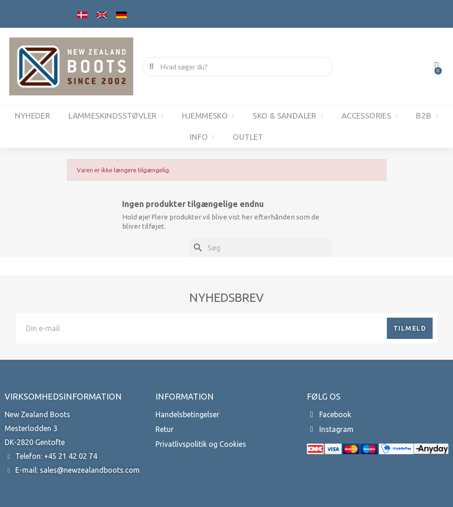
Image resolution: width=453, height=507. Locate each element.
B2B (427, 116)
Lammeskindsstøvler (115, 116)
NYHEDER (32, 115)
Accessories (369, 116)
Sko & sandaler (288, 116)
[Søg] (260, 247)
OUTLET (248, 136)
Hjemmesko (208, 116)
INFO (202, 137)
